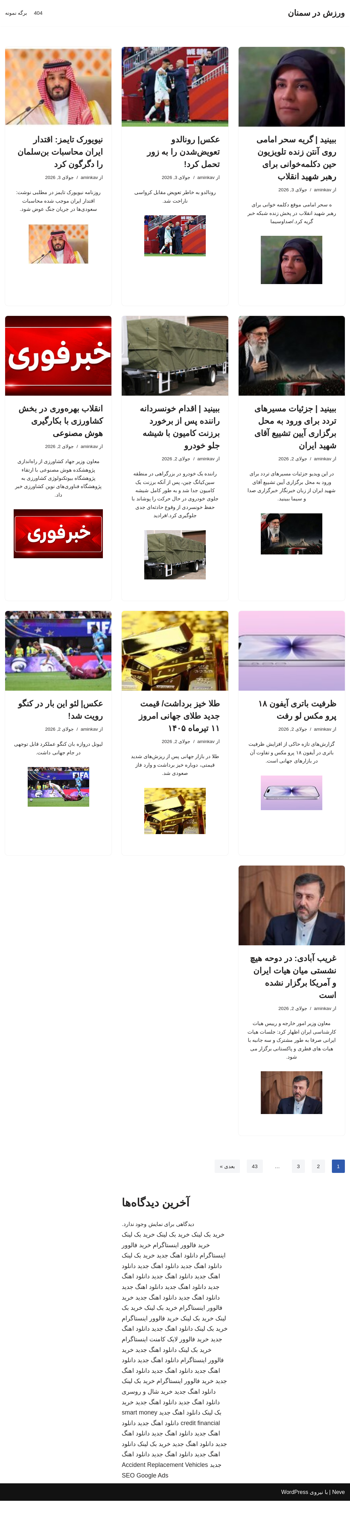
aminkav (322, 190)
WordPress (294, 1513)
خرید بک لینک (208, 1255)
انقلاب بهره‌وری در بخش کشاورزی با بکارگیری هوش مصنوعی (60, 425)
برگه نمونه (16, 13)
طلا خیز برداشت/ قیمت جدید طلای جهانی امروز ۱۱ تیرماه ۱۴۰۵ (179, 727)
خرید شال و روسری (147, 1412)
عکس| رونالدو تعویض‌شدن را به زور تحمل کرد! (183, 152)
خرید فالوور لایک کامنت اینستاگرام (165, 1360)
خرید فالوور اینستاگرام (181, 1266)
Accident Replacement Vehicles (165, 1486)
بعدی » (225, 1187)
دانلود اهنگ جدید (177, 1276)
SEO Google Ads (145, 1496)
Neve (338, 1513)
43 (254, 1187)
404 (39, 13)
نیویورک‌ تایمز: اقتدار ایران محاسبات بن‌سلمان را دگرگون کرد (60, 152)
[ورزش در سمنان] (316, 13)
